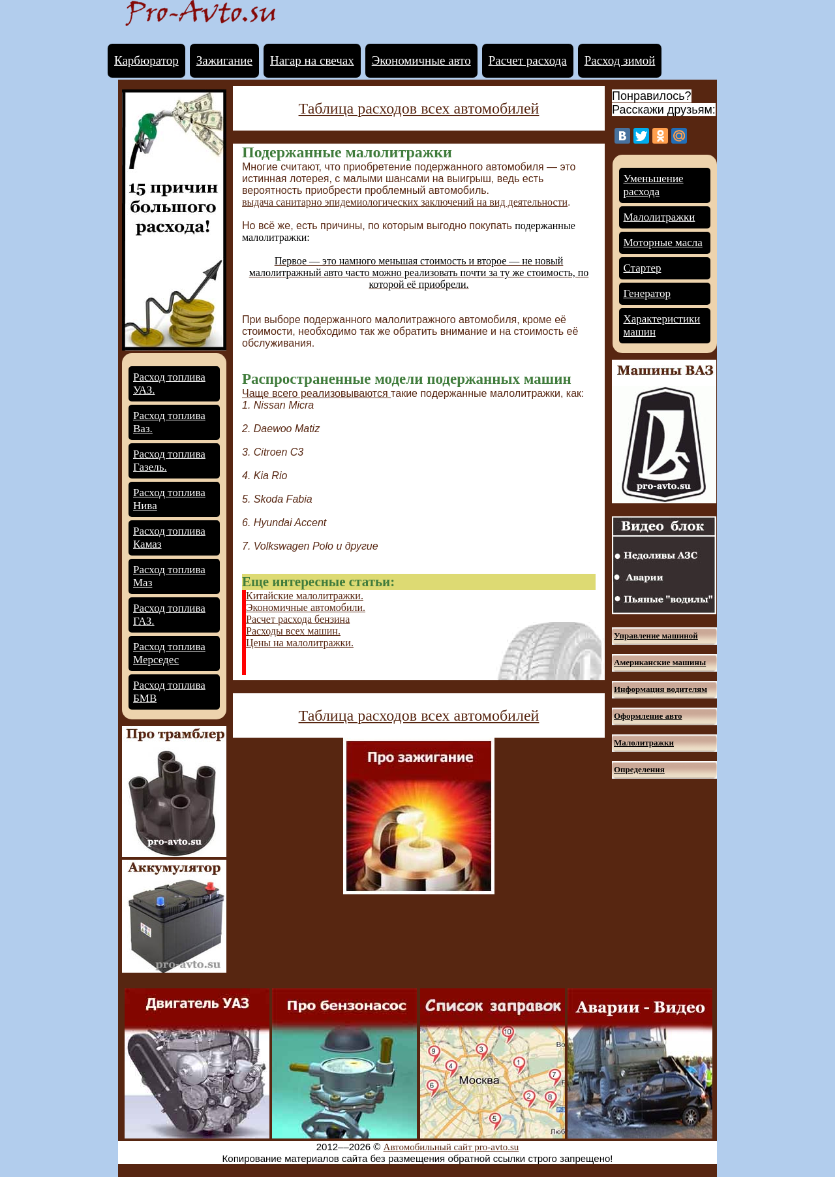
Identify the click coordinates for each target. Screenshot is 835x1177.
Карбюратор (146, 60)
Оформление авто (648, 716)
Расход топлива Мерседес (169, 653)
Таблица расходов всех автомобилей (419, 108)
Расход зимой (620, 60)
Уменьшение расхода (654, 185)
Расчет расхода (528, 60)
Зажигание (224, 60)
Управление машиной (656, 635)
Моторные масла (663, 242)
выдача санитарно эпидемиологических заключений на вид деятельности (405, 202)
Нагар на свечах (312, 60)
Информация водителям (660, 689)
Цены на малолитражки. (300, 642)
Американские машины (660, 662)
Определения (639, 769)
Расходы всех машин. (293, 630)
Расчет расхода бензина (298, 619)
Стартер (642, 268)
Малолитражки (659, 217)
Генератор (647, 293)
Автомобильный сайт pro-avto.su (451, 1147)
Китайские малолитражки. (304, 595)
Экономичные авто (421, 60)
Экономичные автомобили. (305, 607)
